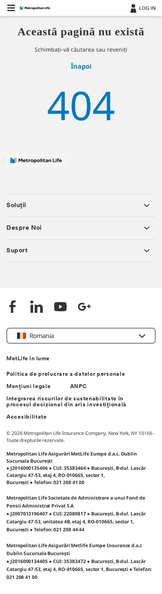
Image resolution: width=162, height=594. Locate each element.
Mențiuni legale (28, 387)
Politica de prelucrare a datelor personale (65, 374)
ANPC (78, 387)
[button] (11, 8)
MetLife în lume (28, 359)
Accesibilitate (26, 417)
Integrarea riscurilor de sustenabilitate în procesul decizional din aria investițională (66, 402)
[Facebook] (12, 307)
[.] (142, 8)
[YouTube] (60, 307)
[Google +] (84, 307)
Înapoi (81, 66)
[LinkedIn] (36, 307)
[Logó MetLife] (36, 164)
